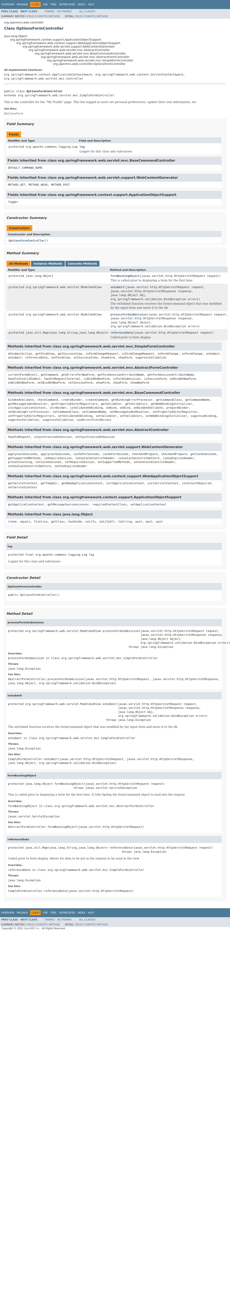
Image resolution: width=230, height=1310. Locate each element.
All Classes (87, 11)
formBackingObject (125, 276)
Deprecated (67, 4)
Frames (50, 11)
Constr (41, 16)
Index (82, 4)
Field (30, 16)
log (82, 146)
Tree (53, 4)
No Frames (64, 11)
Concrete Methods (82, 263)
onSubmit (117, 287)
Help (91, 4)
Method (54, 16)
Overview (7, 4)
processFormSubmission (129, 314)
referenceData (122, 332)
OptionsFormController (27, 240)
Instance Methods (47, 263)
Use (45, 4)
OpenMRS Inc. (32, 928)
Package (22, 4)
